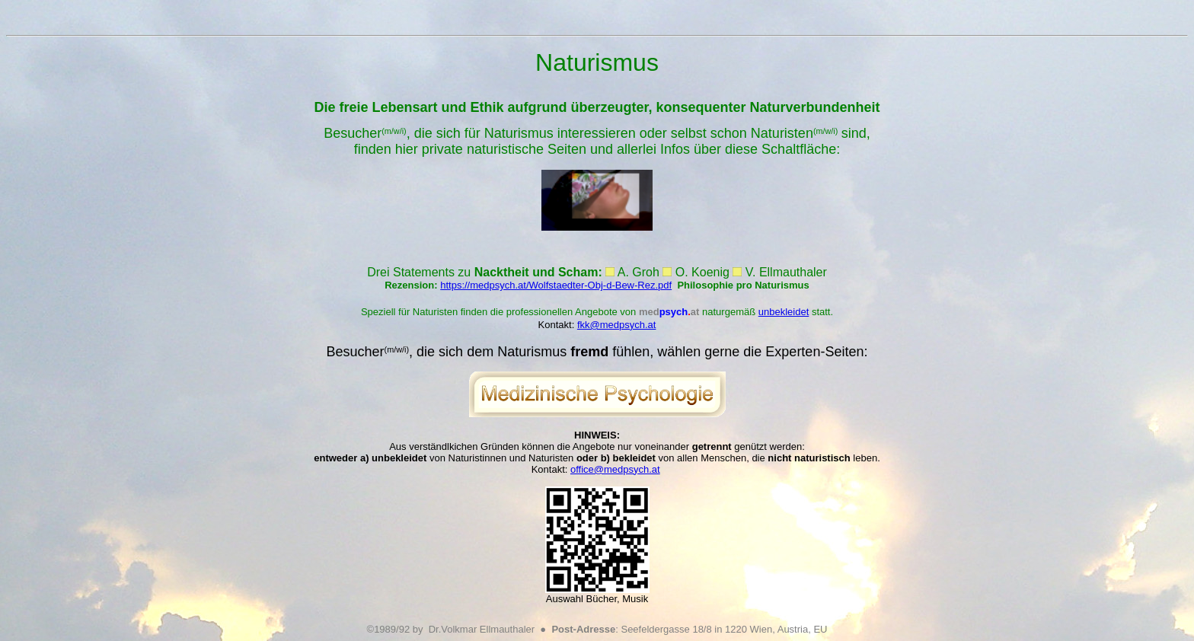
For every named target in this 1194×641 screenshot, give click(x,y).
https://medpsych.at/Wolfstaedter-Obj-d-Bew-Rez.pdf (556, 285)
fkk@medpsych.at (616, 324)
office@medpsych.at (615, 469)
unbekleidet (783, 311)
